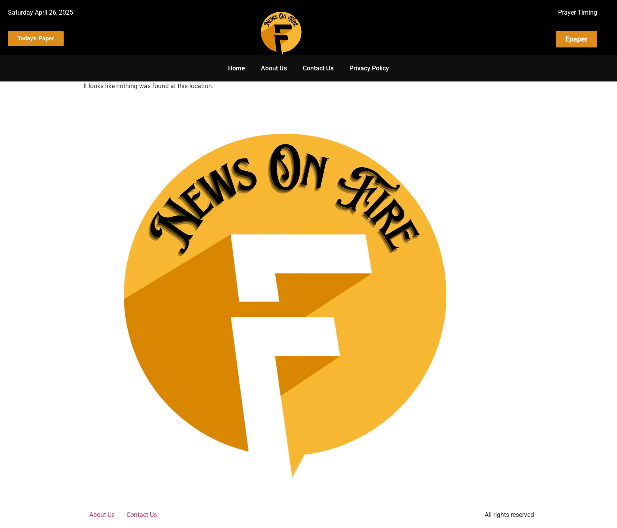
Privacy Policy (369, 68)
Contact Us (318, 68)
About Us (274, 68)
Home (236, 68)
